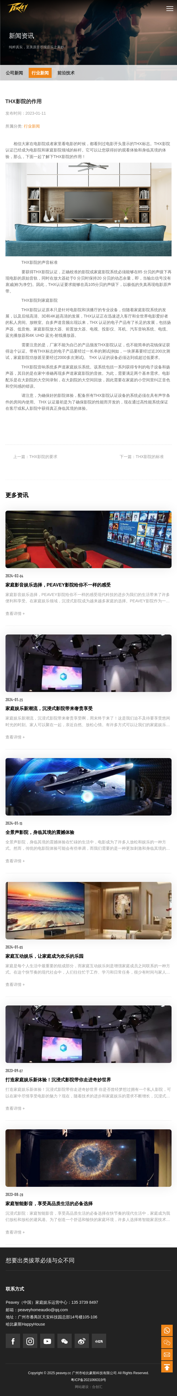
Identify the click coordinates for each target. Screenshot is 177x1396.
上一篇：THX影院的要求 (35, 456)
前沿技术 (66, 72)
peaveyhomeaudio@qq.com (43, 1309)
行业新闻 (40, 72)
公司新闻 (14, 72)
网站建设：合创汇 (88, 1387)
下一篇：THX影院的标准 (142, 456)
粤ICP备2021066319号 (88, 1380)
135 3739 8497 (84, 1302)
